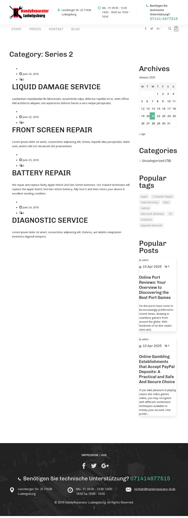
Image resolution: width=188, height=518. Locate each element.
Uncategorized (153, 163)
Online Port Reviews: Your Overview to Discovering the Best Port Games (155, 289)
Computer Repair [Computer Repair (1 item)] (162, 198)
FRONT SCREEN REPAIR (52, 131)
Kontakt (42, 30)
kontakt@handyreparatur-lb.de (155, 491)
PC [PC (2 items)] (170, 215)
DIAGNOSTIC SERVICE (50, 221)
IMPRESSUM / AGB (94, 457)
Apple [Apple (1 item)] (144, 198)
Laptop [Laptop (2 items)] (145, 210)
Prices (27, 30)
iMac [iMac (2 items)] (166, 204)
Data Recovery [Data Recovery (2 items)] (149, 204)
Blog (55, 30)
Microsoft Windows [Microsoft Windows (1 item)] (152, 215)
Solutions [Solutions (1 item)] (146, 221)
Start (13, 30)
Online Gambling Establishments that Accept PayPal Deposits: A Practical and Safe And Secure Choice (157, 371)
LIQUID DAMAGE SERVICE (56, 88)
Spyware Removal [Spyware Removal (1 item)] (151, 227)
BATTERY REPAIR (41, 174)
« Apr (142, 136)
